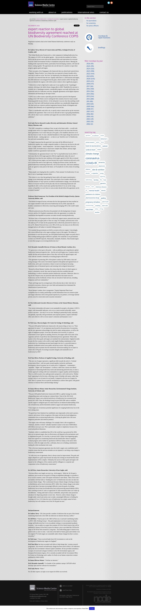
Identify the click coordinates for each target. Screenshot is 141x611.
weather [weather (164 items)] (97, 212)
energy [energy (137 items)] (102, 173)
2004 (88, 119)
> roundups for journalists (52, 19)
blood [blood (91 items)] (102, 142)
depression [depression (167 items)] (102, 166)
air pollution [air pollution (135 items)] (95, 135)
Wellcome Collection (72, 595)
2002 (88, 124)
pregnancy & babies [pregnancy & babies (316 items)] (93, 202)
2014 (88, 94)
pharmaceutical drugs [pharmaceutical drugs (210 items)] (92, 198)
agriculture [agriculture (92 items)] (88, 135)
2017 (88, 86)
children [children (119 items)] (99, 149)
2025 (88, 66)
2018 (88, 84)
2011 (88, 101)
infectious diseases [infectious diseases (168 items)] (101, 187)
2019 (88, 81)
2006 (88, 114)
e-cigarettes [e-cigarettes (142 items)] (95, 173)
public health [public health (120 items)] (105, 201)
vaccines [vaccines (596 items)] (89, 209)
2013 (88, 96)
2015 (88, 91)
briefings (101, 47)
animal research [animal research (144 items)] (90, 142)
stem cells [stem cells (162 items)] (105, 205)
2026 (88, 64)
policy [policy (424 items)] (103, 198)
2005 (88, 116)
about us (52, 12)
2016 (88, 89)
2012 (88, 99)
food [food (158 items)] (105, 180)
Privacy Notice (44, 601)
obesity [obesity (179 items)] (103, 190)
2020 (88, 79)
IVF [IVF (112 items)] (86, 190)
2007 (88, 111)
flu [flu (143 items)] (101, 180)
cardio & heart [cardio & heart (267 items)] (90, 150)
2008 (88, 109)
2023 (88, 71)
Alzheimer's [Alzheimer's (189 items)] (104, 139)
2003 (88, 121)
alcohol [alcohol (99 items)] (102, 135)
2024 (88, 69)
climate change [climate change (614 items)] (92, 153)
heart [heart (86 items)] (93, 186)
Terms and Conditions (35, 601)
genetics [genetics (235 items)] (103, 183)
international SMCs (86, 12)
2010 (88, 104)
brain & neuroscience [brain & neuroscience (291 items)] (93, 146)
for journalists (91, 21)
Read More (85, 608)
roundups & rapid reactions (104, 37)
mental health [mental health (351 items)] (94, 190)
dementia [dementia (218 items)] (102, 162)
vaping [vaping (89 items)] (96, 209)
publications (67, 12)
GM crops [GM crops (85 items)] (88, 186)
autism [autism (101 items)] (97, 142)
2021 (88, 76)
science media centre (41, 19)
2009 (88, 106)
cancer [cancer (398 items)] (105, 146)
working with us (36, 12)
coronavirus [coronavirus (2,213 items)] (92, 158)
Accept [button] (92, 608)
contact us (104, 12)
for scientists (91, 23)
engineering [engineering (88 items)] (102, 176)
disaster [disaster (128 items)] (88, 173)
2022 (88, 74)
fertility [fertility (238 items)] (96, 180)
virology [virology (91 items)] (101, 209)
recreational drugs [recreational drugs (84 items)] (89, 205)
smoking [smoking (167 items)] (97, 205)
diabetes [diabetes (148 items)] (88, 169)
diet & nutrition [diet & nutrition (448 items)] (98, 169)
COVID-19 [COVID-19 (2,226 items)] (91, 163)
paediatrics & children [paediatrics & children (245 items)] (93, 194)
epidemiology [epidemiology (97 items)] (89, 179)
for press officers (93, 26)
